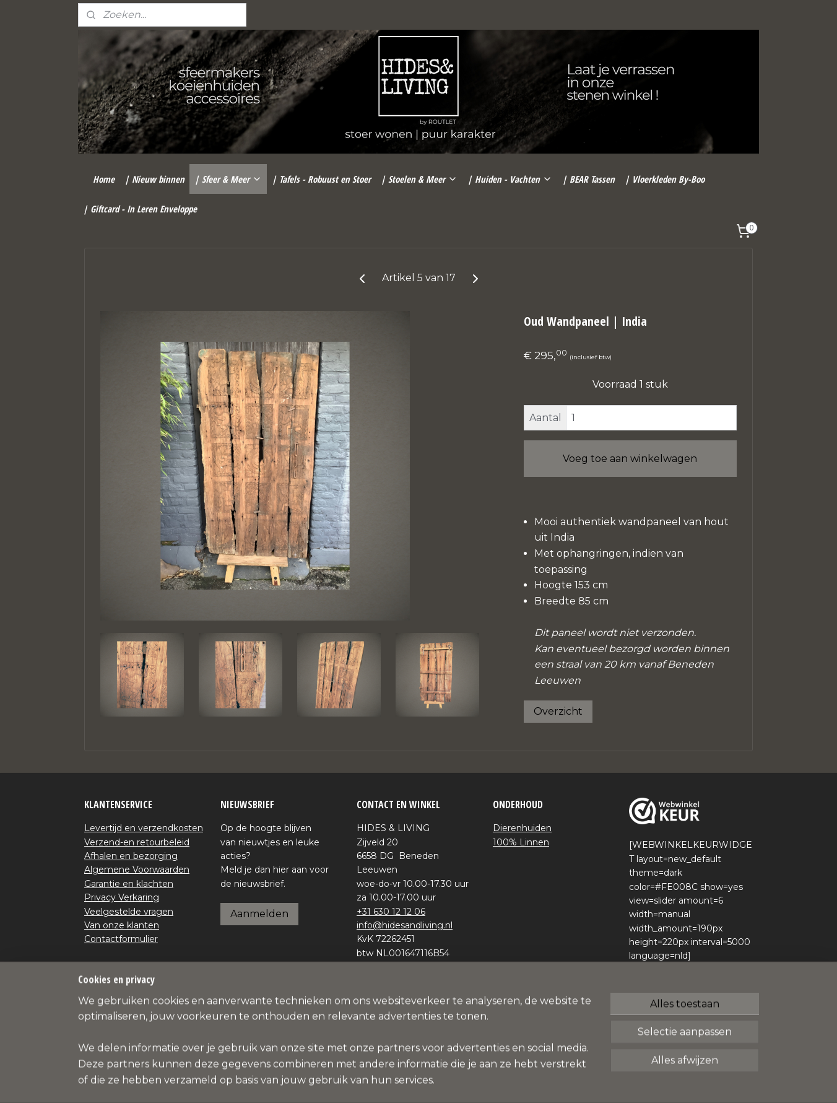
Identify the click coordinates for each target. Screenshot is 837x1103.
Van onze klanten (121, 925)
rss (396, 1080)
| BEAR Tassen (588, 179)
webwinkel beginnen (443, 1080)
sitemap (374, 1080)
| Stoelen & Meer (419, 179)
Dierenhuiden (522, 828)
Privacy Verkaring (121, 897)
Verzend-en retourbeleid (136, 842)
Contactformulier (121, 938)
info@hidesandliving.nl (405, 925)
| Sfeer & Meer (228, 179)
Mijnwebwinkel (551, 1080)
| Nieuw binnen (154, 179)
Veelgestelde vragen (128, 911)
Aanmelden (259, 914)
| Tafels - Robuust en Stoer (321, 179)
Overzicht (558, 711)
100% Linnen (521, 842)
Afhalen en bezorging (131, 855)
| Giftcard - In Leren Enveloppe (140, 209)
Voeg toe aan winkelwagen (630, 458)
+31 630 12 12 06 (391, 911)
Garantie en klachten (128, 883)
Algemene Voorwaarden (136, 869)
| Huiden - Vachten (509, 179)
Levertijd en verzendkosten (143, 828)
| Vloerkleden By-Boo (665, 179)
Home (104, 179)
